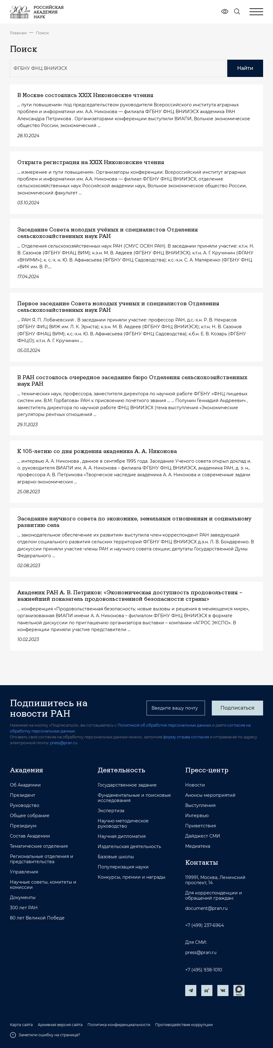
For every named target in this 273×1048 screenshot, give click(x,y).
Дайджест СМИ (202, 836)
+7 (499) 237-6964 (204, 925)
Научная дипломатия (122, 836)
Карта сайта (21, 1025)
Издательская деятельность (129, 846)
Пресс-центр (206, 769)
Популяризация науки (123, 867)
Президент (22, 795)
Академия (26, 769)
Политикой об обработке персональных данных (164, 725)
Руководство (24, 805)
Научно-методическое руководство (123, 823)
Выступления (200, 805)
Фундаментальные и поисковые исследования (134, 798)
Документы (23, 897)
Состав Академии (30, 836)
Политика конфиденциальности (118, 1025)
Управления (24, 872)
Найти (245, 68)
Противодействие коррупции (184, 1025)
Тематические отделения (39, 846)
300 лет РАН (24, 907)
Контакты (201, 862)
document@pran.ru (206, 908)
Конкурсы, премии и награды (131, 877)
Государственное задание (127, 785)
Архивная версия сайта (60, 1025)
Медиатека (197, 846)
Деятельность (121, 769)
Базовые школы (116, 856)
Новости (195, 785)
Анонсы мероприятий (210, 795)
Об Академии (25, 785)
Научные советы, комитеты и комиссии (43, 885)
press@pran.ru (63, 742)
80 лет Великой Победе (37, 918)
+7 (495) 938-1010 (203, 970)
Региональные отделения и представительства (41, 859)
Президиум (23, 826)
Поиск (42, 32)
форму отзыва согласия (186, 737)
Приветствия (200, 826)
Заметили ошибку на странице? (45, 1035)
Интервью (197, 815)
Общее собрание (29, 815)
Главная (18, 32)
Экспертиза (111, 810)
